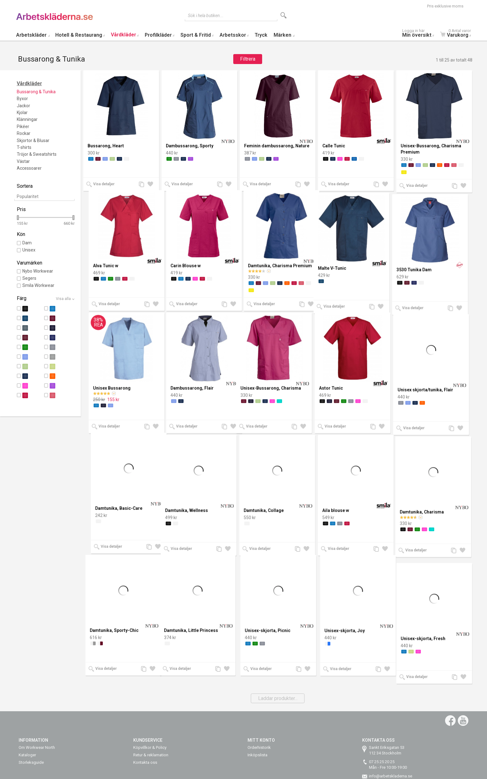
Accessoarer (29, 168)
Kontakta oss (145, 762)
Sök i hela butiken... (206, 15)
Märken (282, 35)
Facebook (450, 720)
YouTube (463, 720)
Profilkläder (158, 35)
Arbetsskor (233, 35)
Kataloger (27, 755)
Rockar (23, 133)
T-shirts (24, 147)
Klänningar (27, 119)
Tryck (261, 35)
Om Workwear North (37, 747)
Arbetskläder (31, 35)
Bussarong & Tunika (36, 91)
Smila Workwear (38, 285)
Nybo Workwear (37, 271)
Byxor (22, 98)
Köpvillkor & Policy (149, 747)
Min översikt (419, 34)
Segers (29, 278)
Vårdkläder (123, 35)
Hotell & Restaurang (78, 35)
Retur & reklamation (150, 755)
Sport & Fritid (195, 35)
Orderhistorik (259, 747)
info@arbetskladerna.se (390, 776)
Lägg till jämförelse (143, 185)
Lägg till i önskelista (152, 185)
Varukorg (457, 34)
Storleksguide (31, 762)
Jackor (23, 105)
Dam (27, 242)
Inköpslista (257, 755)
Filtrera (247, 59)
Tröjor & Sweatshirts (37, 154)
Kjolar (22, 112)
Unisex (28, 249)
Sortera (25, 186)
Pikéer (23, 126)
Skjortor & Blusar (33, 140)
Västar (23, 161)
